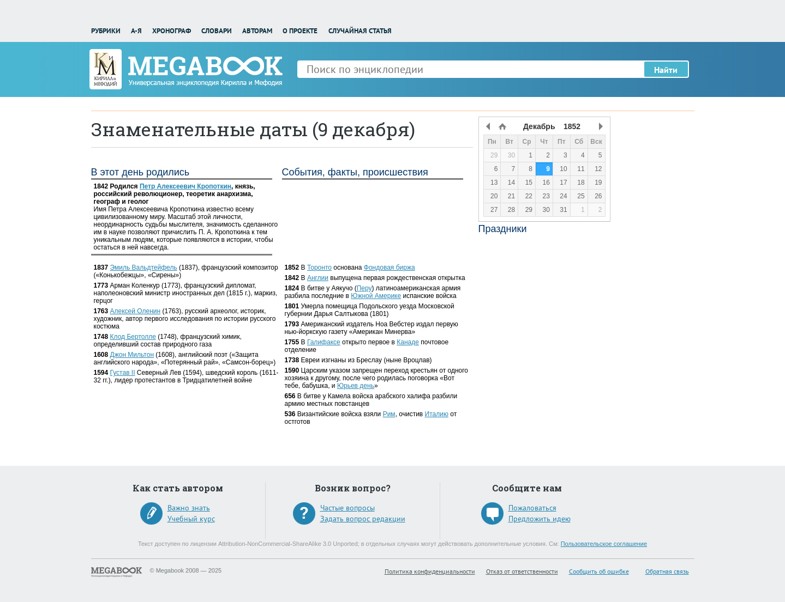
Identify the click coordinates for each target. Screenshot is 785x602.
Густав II (122, 372)
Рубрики (106, 30)
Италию (436, 414)
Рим (389, 414)
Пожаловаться (532, 508)
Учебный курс (191, 519)
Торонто (319, 267)
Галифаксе (323, 342)
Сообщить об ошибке (599, 571)
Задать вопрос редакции (362, 519)
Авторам (257, 30)
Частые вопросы (347, 508)
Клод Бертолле (133, 336)
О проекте (300, 30)
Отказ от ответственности (522, 571)
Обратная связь (667, 571)
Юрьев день (355, 386)
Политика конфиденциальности (430, 571)
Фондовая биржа (389, 267)
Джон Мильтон (132, 354)
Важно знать (188, 508)
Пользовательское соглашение (604, 543)
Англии (317, 278)
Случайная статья (360, 30)
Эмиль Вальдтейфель (143, 267)
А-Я (136, 30)
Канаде (408, 342)
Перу (364, 288)
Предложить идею (539, 519)
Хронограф (171, 30)
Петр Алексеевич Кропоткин (185, 186)
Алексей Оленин (135, 311)
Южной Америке (376, 296)
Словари (216, 30)
